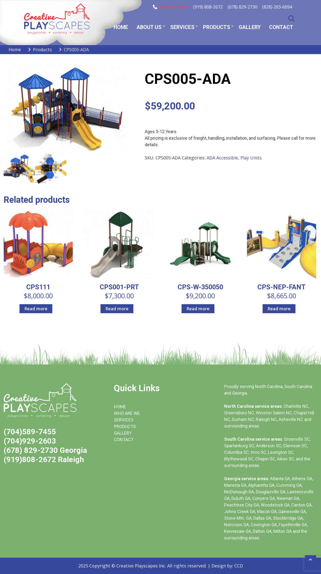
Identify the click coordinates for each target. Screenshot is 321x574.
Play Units (251, 158)
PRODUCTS (125, 426)
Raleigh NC (266, 419)
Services (182, 27)
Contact (281, 27)
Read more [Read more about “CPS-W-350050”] (198, 308)
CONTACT (124, 439)
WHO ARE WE (127, 413)
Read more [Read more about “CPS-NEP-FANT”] (279, 308)
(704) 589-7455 (173, 7)
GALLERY (123, 433)
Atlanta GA (280, 478)
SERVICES (124, 419)
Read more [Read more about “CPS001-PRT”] (116, 308)
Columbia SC (236, 452)
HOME (120, 406)
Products (216, 27)
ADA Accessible (222, 158)
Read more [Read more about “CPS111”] (35, 308)
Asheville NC (291, 419)
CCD (238, 566)
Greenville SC (297, 439)
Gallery (250, 27)
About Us (149, 27)
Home (121, 27)
